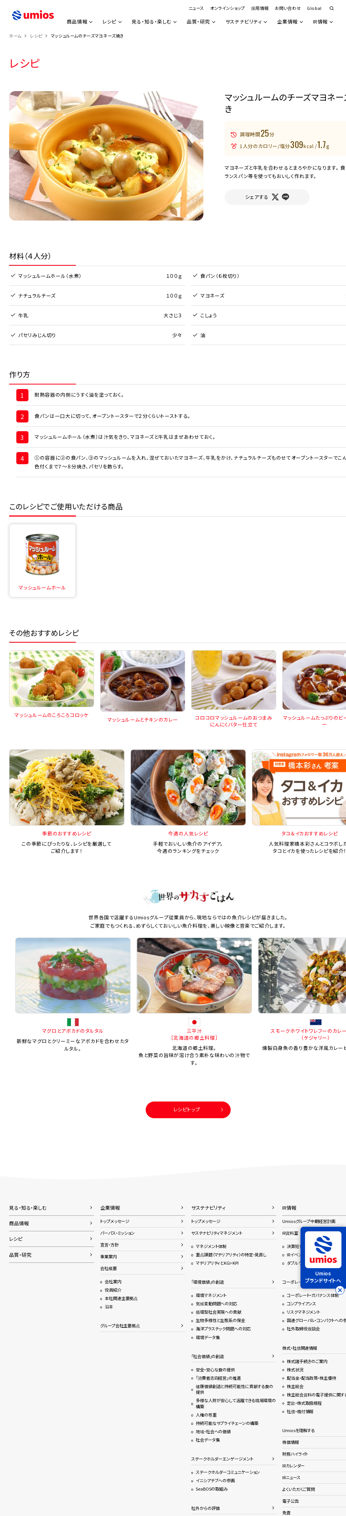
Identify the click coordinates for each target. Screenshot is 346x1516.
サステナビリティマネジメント (216, 1233)
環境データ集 (208, 1337)
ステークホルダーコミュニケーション (228, 1472)
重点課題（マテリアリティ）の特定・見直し (231, 1254)
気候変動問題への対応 (216, 1303)
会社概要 (108, 1268)
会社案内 (113, 1281)
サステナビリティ (243, 21)
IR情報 (320, 21)
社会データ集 (208, 1440)
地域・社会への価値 (213, 1431)
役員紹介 (113, 1290)
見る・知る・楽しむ (151, 21)
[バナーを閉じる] (339, 1290)
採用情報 (260, 8)
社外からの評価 (205, 1508)
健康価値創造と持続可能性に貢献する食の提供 (234, 1389)
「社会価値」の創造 (207, 1356)
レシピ (109, 21)
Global (314, 8)
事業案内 (108, 1256)
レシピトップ (186, 1109)
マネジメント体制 (211, 1246)
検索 (331, 8)
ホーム (15, 36)
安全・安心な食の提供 (215, 1369)
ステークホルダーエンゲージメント (222, 1459)
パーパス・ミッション (117, 1233)
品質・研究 (198, 21)
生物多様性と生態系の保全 (220, 1320)
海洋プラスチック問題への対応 (223, 1328)
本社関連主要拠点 (121, 1298)
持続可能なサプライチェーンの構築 (227, 1423)
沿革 (109, 1306)
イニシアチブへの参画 (215, 1480)
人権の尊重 (206, 1415)
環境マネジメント (211, 1295)
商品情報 (76, 21)
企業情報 (287, 21)
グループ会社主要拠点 (120, 1325)
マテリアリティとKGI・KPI (217, 1263)
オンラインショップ (227, 8)
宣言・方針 (109, 1245)
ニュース (196, 8)
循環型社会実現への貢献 (218, 1312)
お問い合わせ (288, 8)
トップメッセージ (114, 1221)
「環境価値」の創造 (207, 1282)
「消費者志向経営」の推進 (218, 1378)
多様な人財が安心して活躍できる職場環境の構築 (236, 1403)
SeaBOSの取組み (212, 1489)
